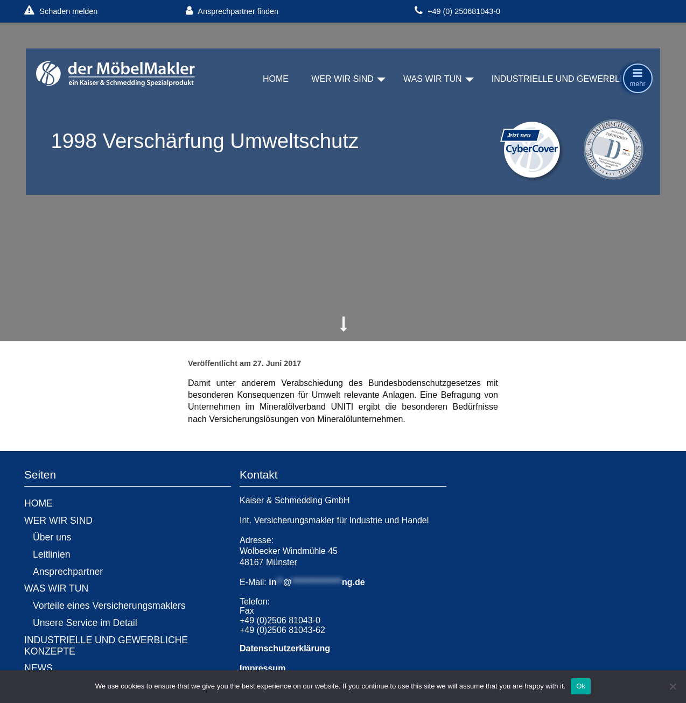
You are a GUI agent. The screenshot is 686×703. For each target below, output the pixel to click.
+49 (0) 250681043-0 (457, 11)
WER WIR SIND (342, 78)
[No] (672, 686)
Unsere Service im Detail (85, 622)
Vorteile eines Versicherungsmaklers (109, 605)
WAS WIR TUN (432, 78)
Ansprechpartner (68, 571)
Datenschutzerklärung (285, 648)
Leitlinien (51, 554)
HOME (276, 78)
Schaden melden (60, 11)
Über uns (52, 537)
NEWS (38, 668)
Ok (580, 686)
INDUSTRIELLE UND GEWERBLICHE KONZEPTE (106, 646)
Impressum (262, 668)
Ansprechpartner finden (232, 11)
